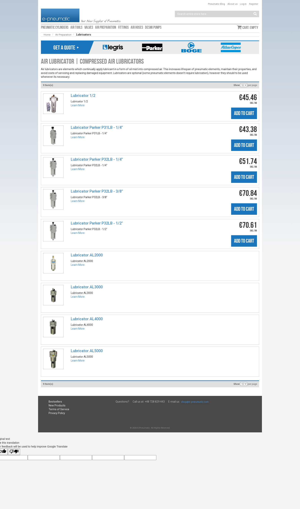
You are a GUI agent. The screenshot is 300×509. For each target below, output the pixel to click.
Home (47, 34)
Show (236, 85)
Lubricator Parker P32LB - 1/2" (97, 223)
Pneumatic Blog (216, 3)
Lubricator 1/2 (83, 95)
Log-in (243, 3)
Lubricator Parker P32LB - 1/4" (97, 159)
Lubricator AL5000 (87, 351)
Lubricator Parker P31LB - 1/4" (97, 127)
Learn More (78, 105)
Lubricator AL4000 (87, 319)
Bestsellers (55, 401)
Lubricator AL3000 (87, 287)
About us (232, 3)
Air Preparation (63, 34)
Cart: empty (250, 27)
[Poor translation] (14, 451)
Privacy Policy (57, 413)
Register (253, 3)
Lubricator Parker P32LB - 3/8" (97, 191)
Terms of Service (59, 409)
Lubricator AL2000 (87, 255)
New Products (57, 405)
